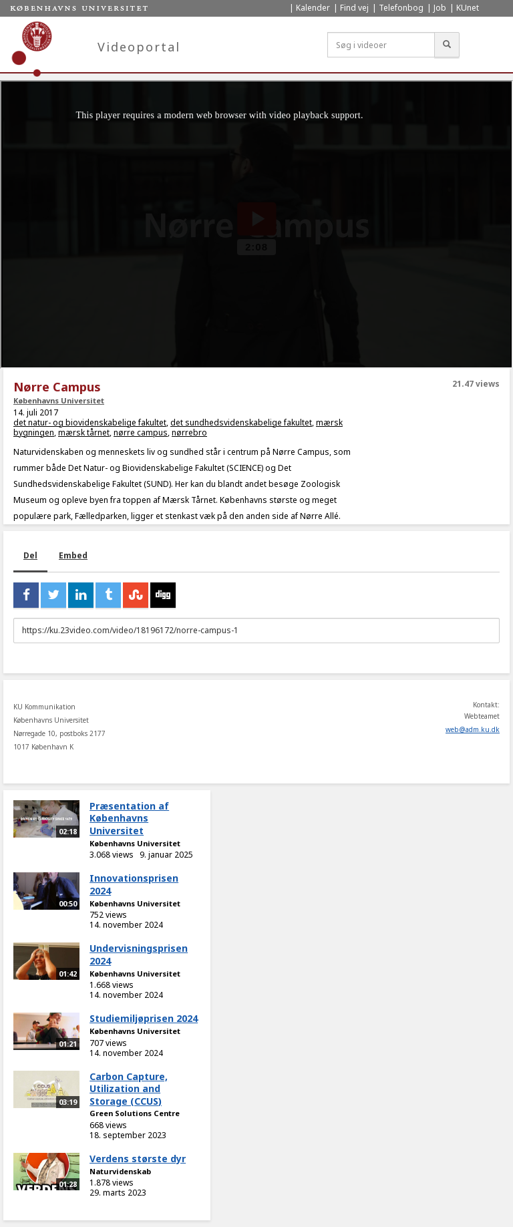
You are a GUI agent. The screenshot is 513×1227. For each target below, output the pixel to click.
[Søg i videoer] (381, 44)
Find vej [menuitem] (354, 7)
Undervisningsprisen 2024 (139, 954)
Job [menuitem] (440, 7)
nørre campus (141, 432)
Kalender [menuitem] (313, 7)
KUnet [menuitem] (467, 7)
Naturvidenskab (120, 1171)
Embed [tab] (73, 555)
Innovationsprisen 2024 (134, 884)
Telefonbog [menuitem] (401, 7)
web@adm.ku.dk (473, 729)
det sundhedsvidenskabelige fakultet (241, 422)
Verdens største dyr (138, 1158)
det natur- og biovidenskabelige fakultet (89, 422)
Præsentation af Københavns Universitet (129, 818)
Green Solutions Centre (135, 1113)
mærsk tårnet (84, 432)
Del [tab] (30, 555)
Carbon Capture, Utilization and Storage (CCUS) (129, 1088)
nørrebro (189, 432)
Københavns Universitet (58, 400)
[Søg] (447, 44)
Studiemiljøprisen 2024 (144, 1018)
